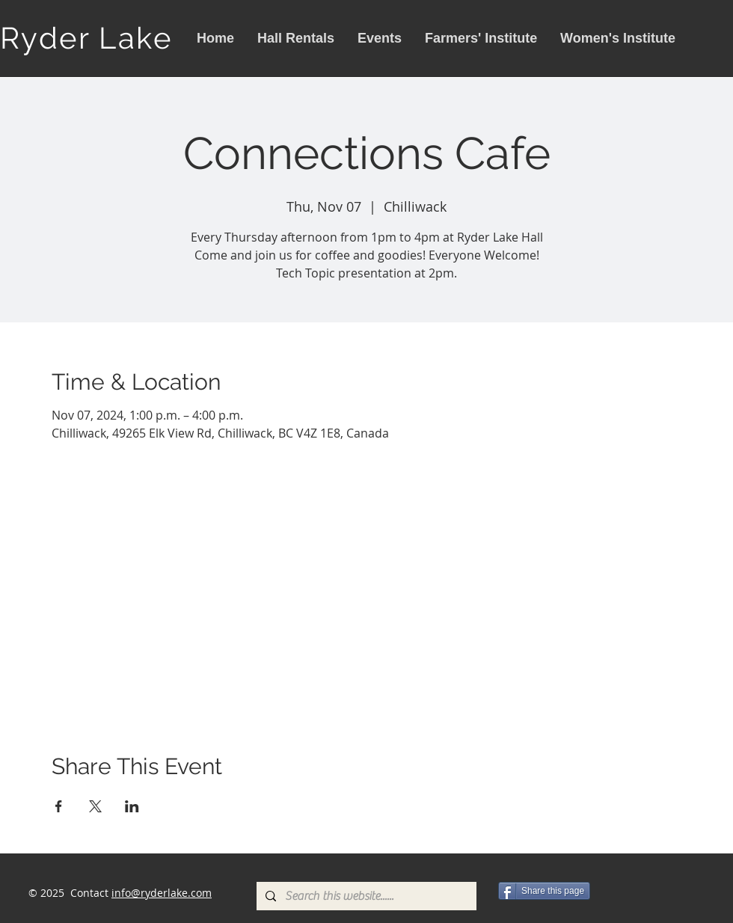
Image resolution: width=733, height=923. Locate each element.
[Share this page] (544, 891)
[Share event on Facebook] (59, 806)
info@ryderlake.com (161, 893)
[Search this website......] (365, 896)
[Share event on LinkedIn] (132, 806)
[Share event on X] (95, 806)
